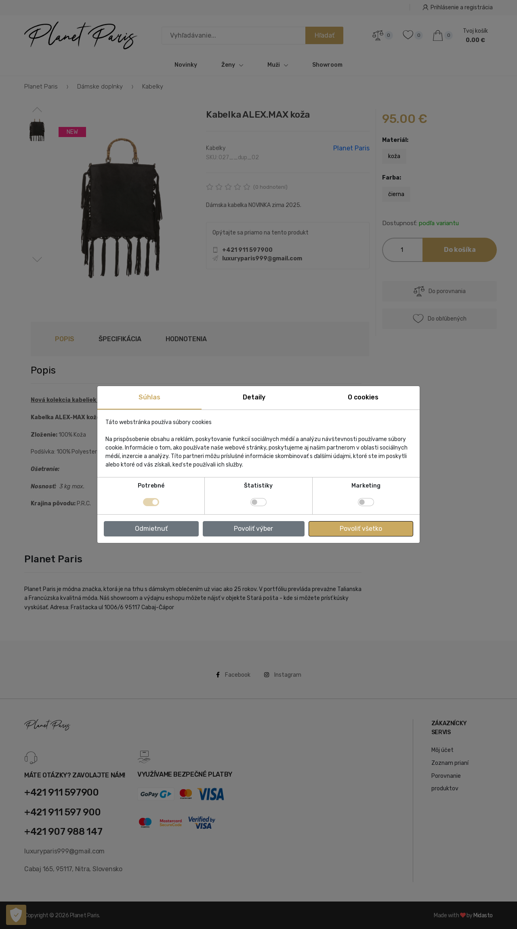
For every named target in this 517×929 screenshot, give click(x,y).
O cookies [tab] (363, 397)
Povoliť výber (253, 528)
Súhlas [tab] (149, 397)
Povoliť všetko (361, 528)
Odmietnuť (151, 528)
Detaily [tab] (254, 397)
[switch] (258, 502)
